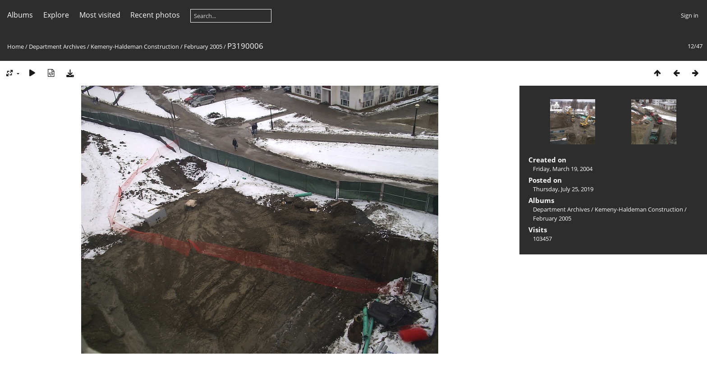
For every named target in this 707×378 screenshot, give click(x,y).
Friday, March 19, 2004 (562, 169)
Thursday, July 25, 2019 (563, 189)
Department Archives (57, 46)
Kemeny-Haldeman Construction (135, 46)
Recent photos (155, 15)
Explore (56, 15)
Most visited (99, 15)
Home (15, 46)
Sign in (689, 15)
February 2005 (203, 46)
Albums (20, 15)
